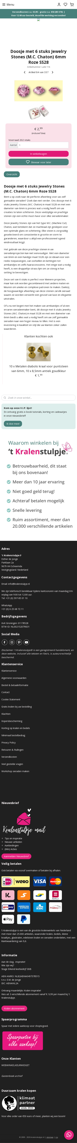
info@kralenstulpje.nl (19, 583)
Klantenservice (9, 670)
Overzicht (11, 174)
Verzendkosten (9, 756)
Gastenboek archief (11, 1075)
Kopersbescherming (11, 721)
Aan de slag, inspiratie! (13, 961)
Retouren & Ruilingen (12, 749)
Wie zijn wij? (7, 965)
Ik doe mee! (12, 423)
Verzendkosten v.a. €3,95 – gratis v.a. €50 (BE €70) (37, 12)
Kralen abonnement (14, 1008)
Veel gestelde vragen (12, 764)
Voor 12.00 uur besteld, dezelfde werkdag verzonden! (38, 15)
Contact (5, 692)
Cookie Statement (10, 699)
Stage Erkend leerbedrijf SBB (16, 969)
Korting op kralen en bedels (15, 728)
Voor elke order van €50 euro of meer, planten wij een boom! (33, 1116)
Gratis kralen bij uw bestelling (16, 706)
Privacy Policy (8, 742)
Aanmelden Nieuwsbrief (16, 856)
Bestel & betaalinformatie (14, 685)
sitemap (49, 1137)
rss (56, 1137)
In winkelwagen (38, 153)
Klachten (5, 713)
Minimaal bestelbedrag (13, 735)
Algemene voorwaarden (13, 677)
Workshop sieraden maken (15, 771)
